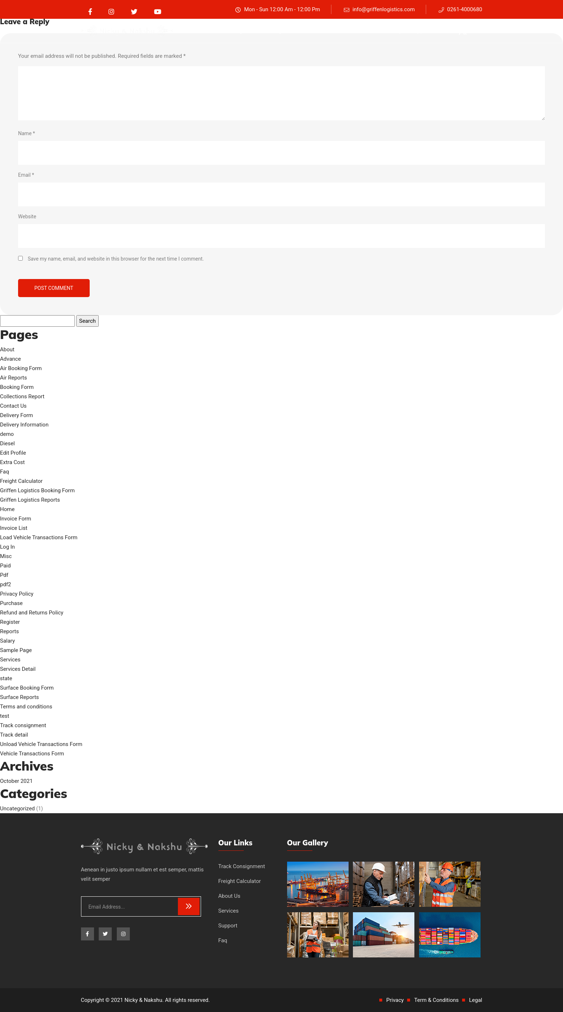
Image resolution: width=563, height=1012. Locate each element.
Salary (7, 641)
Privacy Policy (16, 594)
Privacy (395, 1000)
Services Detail (17, 669)
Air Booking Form (21, 368)
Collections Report (22, 396)
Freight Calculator (292, 30)
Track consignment (234, 30)
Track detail (14, 735)
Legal (475, 1000)
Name (26, 133)
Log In (7, 547)
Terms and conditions (26, 706)
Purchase (11, 603)
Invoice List (13, 528)
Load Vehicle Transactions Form (38, 537)
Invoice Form (15, 518)
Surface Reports (19, 697)
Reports (9, 631)
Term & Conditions (436, 1000)
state (6, 678)
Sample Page (16, 650)
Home (7, 509)
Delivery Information (24, 424)
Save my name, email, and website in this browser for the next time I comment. (116, 259)
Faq (395, 30)
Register (10, 622)
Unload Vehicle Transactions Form (41, 744)
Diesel (7, 443)
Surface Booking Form (27, 688)
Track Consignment (241, 866)
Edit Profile (13, 453)
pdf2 (5, 584)
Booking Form (17, 387)
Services (370, 30)
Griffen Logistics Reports (30, 500)
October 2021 (16, 781)
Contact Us (13, 406)
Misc (6, 556)
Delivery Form (16, 415)
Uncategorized (17, 808)
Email (26, 175)
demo (7, 434)
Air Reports (13, 377)
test (4, 716)
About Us (337, 30)
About (7, 349)
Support (420, 30)
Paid (5, 565)
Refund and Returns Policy (31, 612)
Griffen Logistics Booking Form (37, 490)
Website (27, 216)
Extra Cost (12, 462)
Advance (10, 359)
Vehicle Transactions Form (32, 753)
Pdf (4, 575)
